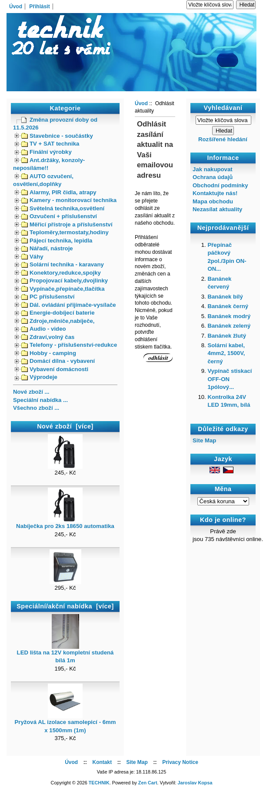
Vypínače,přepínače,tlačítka (63, 289)
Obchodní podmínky (220, 185)
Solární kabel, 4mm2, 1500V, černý (226, 353)
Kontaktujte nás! (215, 193)
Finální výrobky (46, 152)
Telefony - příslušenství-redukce (69, 345)
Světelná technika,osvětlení (62, 208)
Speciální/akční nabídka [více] (65, 606)
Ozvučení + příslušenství (59, 216)
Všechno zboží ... (36, 408)
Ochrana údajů (213, 177)
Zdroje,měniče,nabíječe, (58, 321)
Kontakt (102, 762)
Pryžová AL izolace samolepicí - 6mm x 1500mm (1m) (65, 723)
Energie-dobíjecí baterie (58, 312)
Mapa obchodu (213, 201)
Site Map (204, 440)
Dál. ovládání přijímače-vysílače (68, 305)
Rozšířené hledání (222, 139)
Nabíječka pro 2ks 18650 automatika (65, 523)
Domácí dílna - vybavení (58, 361)
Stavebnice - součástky (57, 136)
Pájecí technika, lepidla (56, 240)
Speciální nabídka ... (40, 400)
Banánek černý (227, 306)
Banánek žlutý (226, 335)
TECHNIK (99, 782)
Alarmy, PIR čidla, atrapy (59, 192)
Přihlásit (39, 6)
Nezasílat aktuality (217, 209)
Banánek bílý (225, 296)
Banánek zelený (228, 325)
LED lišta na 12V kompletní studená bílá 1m (65, 654)
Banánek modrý (228, 316)
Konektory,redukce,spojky (61, 272)
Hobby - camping (48, 353)
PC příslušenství (47, 296)
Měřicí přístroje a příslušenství (67, 224)
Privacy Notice (180, 762)
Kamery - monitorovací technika (69, 200)
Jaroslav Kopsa (195, 782)
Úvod (15, 6)
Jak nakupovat (213, 169)
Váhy (32, 256)
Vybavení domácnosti (54, 369)
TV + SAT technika (50, 143)
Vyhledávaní (223, 107)
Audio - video (43, 328)
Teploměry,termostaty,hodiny (65, 232)
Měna (223, 489)
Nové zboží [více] (65, 426)
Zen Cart (147, 782)
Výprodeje (39, 377)
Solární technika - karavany (62, 264)
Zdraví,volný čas (47, 337)
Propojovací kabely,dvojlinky (64, 280)
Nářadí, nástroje (47, 248)
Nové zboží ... (31, 392)
